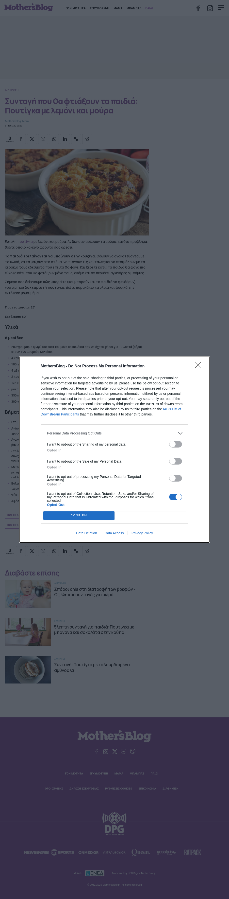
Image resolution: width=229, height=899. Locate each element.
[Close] (199, 366)
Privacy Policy (142, 533)
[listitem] (114, 433)
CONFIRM (79, 515)
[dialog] (114, 449)
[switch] (175, 444)
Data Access (114, 533)
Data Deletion (86, 533)
